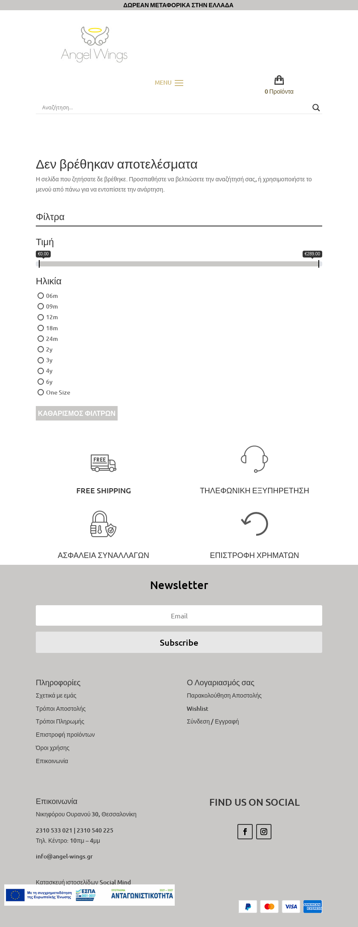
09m (52, 306)
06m (52, 296)
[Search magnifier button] (316, 108)
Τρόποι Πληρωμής (60, 721)
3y (49, 360)
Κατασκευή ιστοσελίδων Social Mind (83, 882)
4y (49, 370)
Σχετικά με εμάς (56, 695)
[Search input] (175, 108)
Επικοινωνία (52, 761)
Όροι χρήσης (52, 748)
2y (49, 349)
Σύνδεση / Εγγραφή (213, 721)
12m (52, 317)
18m (52, 328)
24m (52, 339)
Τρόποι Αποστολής (61, 708)
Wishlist (197, 708)
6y (49, 382)
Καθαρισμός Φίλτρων (76, 413)
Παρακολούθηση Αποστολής (224, 695)
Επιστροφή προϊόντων (65, 734)
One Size (58, 392)
